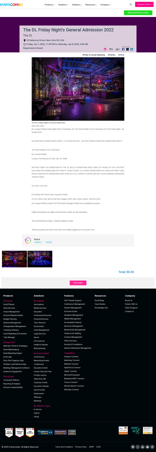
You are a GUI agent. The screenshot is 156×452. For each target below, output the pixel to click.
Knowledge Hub (101, 308)
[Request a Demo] (144, 4)
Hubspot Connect (71, 357)
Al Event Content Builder (13, 387)
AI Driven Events (70, 311)
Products (49, 4)
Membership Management (74, 330)
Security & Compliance (73, 344)
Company (105, 4)
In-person (38, 409)
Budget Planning (10, 319)
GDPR (91, 447)
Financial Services (41, 319)
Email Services (9, 308)
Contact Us (129, 311)
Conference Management (74, 304)
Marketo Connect (71, 364)
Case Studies (100, 304)
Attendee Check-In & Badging (15, 346)
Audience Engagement (12, 371)
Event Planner (9, 304)
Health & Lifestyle (41, 345)
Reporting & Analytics (11, 384)
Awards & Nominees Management (77, 348)
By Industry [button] (47, 301)
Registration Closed (138, 13)
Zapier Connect (70, 371)
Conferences (39, 357)
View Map (78, 283)
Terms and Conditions (64, 447)
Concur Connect (70, 382)
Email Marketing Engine (12, 353)
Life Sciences (39, 341)
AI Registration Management (14, 326)
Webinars (37, 397)
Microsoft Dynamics (72, 375)
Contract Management (73, 337)
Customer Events (40, 382)
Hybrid (36, 413)
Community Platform (11, 380)
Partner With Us (131, 304)
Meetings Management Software (16, 368)
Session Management (73, 308)
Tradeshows (39, 364)
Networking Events (41, 360)
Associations (39, 304)
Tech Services (40, 323)
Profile (49, 242)
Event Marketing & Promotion (15, 334)
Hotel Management (41, 330)
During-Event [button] (17, 342)
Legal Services (40, 334)
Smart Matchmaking (11, 349)
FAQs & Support (131, 308)
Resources (91, 4)
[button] (14, 259)
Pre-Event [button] (17, 301)
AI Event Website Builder (13, 315)
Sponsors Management (73, 326)
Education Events (41, 368)
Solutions (63, 4)
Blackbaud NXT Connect (74, 379)
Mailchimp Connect (71, 360)
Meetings (37, 401)
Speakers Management (73, 315)
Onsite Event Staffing (72, 333)
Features (76, 4)
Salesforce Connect (72, 368)
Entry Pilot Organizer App (13, 360)
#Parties (111, 55)
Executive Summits (41, 386)
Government (39, 326)
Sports (36, 337)
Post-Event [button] (17, 376)
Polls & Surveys (70, 341)
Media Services (40, 308)
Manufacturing (39, 348)
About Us (128, 300)
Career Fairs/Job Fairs (43, 371)
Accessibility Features (73, 322)
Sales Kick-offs (40, 379)
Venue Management (11, 312)
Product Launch (40, 375)
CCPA (98, 447)
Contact (38, 242)
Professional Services (42, 315)
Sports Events (39, 390)
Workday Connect (71, 389)
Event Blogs (99, 300)
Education (38, 312)
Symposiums (39, 393)
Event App (7, 357)
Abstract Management (12, 323)
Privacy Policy (81, 447)
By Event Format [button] (47, 353)
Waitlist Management (72, 319)
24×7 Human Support (72, 300)
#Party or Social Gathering (94, 55)
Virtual (36, 417)
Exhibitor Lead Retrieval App (14, 364)
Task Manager (9, 337)
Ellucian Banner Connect (74, 386)
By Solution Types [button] (47, 406)
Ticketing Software (11, 330)
